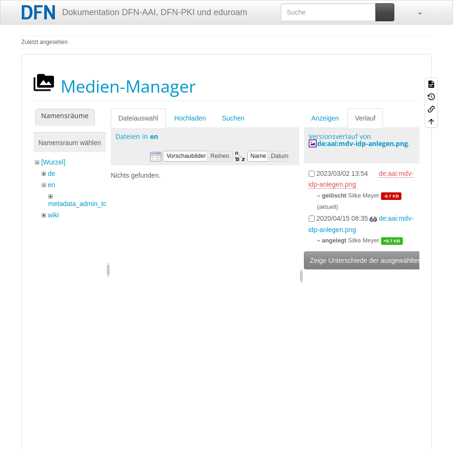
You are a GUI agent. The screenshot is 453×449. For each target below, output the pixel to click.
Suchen (233, 118)
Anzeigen (325, 118)
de (51, 173)
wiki (53, 215)
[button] (415, 12)
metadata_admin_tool (80, 203)
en (51, 185)
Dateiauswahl (138, 118)
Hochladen (190, 118)
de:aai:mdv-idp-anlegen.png (362, 143)
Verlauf (365, 118)
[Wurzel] (53, 162)
